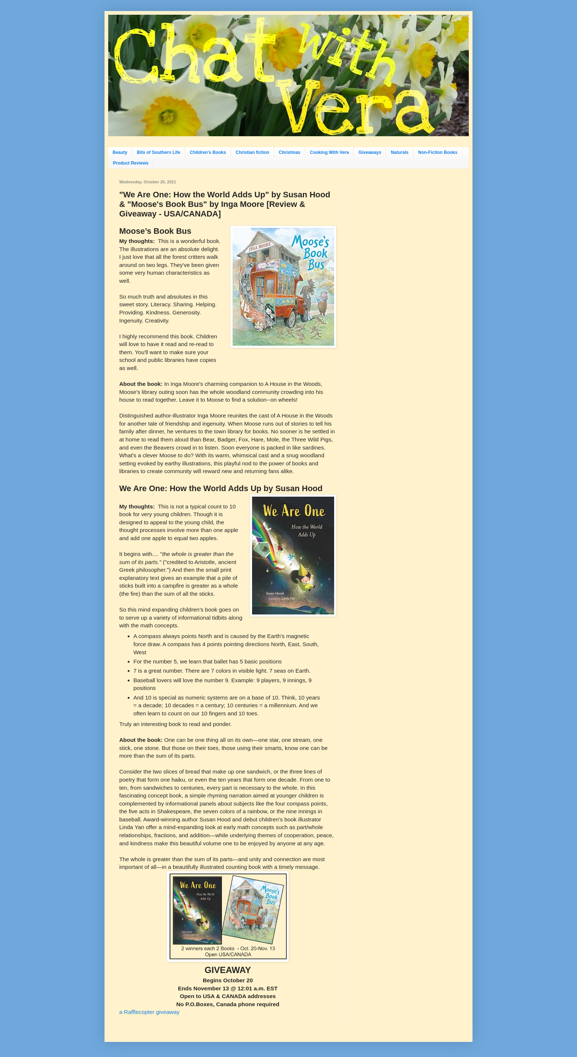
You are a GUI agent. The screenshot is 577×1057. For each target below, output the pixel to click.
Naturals (399, 152)
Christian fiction (252, 152)
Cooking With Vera (329, 152)
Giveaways (369, 152)
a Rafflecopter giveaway (149, 1012)
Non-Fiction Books (437, 152)
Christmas (290, 152)
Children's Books (208, 152)
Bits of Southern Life (158, 152)
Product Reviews (131, 163)
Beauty (120, 152)
